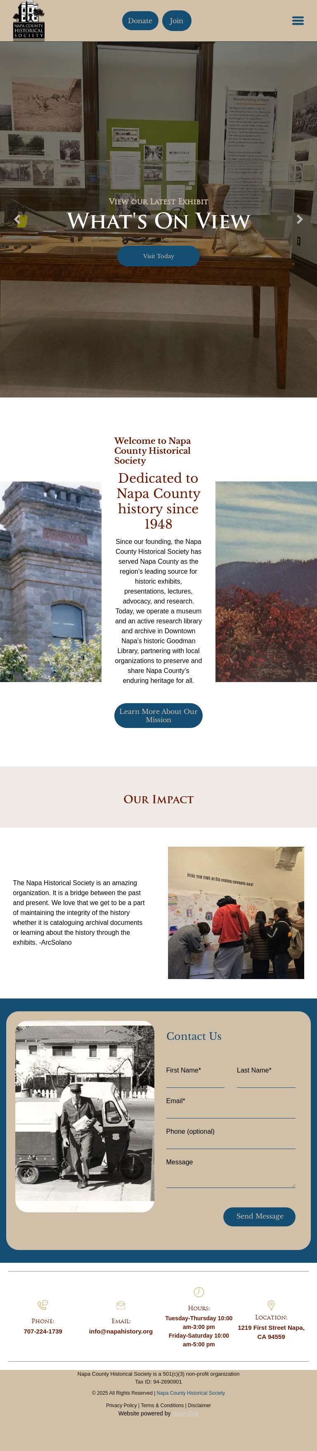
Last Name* (254, 1070)
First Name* (183, 1070)
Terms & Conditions (162, 1405)
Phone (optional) (190, 1131)
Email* (175, 1100)
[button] (298, 20)
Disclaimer (199, 1405)
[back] (17, 219)
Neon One (185, 1413)
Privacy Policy (121, 1405)
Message (179, 1162)
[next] (300, 219)
